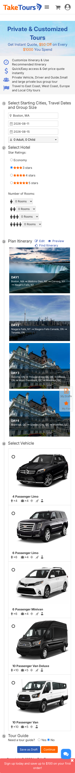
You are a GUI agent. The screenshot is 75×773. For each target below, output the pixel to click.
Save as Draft (29, 749)
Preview (55, 241)
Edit (39, 241)
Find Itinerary (46, 245)
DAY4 (15, 421)
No (51, 740)
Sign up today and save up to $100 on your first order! (39, 764)
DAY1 (15, 277)
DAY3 (15, 373)
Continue (49, 749)
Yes (42, 740)
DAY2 (15, 325)
